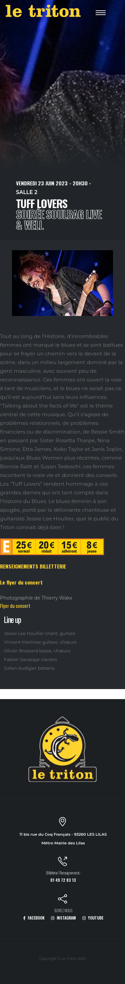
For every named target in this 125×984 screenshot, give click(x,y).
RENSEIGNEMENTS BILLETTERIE (33, 566)
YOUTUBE (92, 918)
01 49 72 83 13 (63, 880)
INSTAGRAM (63, 918)
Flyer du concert (15, 605)
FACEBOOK (34, 918)
